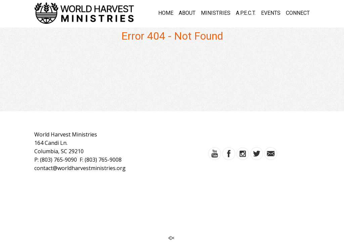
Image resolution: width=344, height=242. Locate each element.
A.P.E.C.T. (246, 13)
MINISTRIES (215, 13)
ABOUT (187, 13)
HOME (165, 13)
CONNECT (298, 13)
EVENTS (271, 13)
